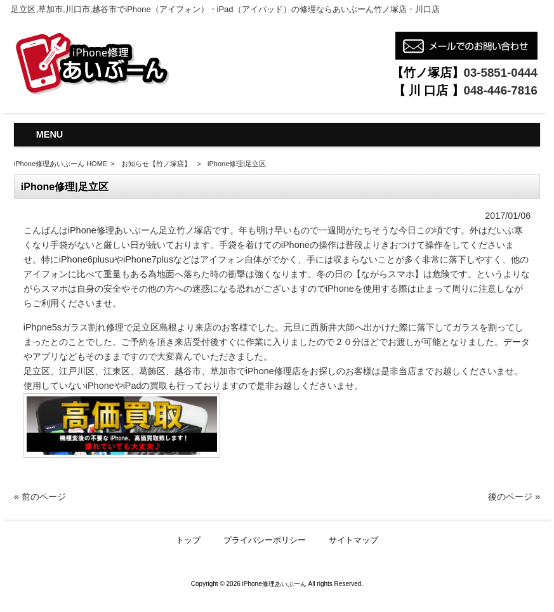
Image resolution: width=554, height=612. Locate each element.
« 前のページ (40, 497)
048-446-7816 (501, 90)
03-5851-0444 (501, 72)
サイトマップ (353, 540)
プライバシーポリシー (264, 540)
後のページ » (514, 497)
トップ (188, 540)
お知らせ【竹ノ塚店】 (156, 163)
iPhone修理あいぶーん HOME (60, 163)
